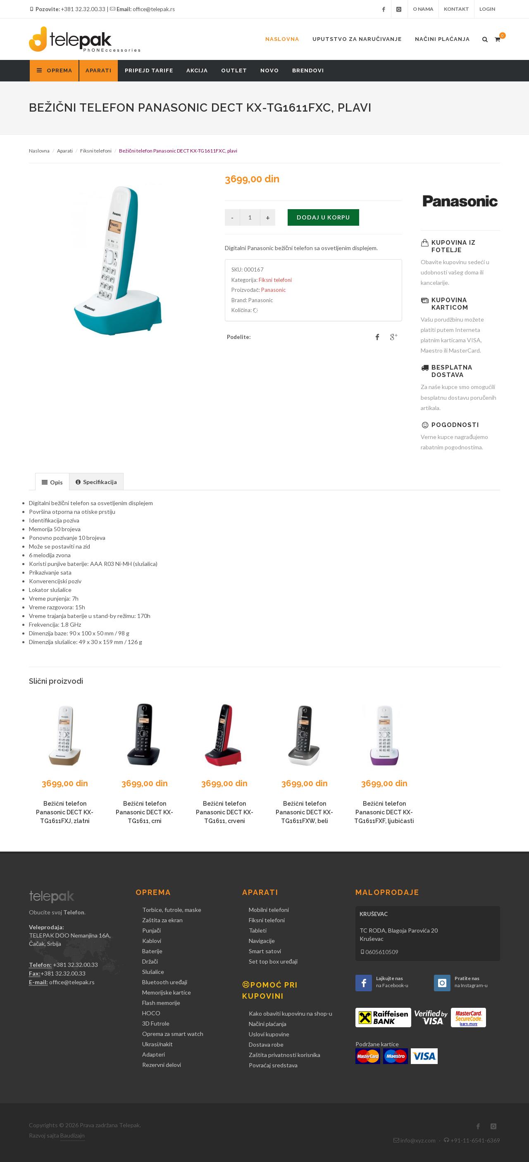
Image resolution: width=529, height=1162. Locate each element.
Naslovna (282, 39)
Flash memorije (161, 1002)
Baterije (152, 950)
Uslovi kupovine (269, 1034)
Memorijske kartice (166, 992)
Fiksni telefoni (96, 151)
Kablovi (151, 940)
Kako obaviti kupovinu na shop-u (290, 1013)
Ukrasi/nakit (157, 1043)
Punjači (151, 930)
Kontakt (456, 9)
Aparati (99, 70)
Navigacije (262, 940)
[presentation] (52, 482)
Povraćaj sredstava (273, 1065)
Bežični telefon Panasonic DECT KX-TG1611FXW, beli (304, 812)
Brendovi (308, 70)
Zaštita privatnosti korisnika (284, 1054)
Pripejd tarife (149, 70)
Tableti (258, 930)
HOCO (151, 1012)
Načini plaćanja (442, 39)
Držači (150, 961)
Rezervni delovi (161, 1064)
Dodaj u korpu (323, 217)
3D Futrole (155, 1023)
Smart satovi (265, 950)
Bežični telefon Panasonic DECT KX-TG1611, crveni (224, 812)
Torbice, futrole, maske (171, 909)
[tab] (52, 481)
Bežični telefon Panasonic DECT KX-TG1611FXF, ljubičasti (384, 812)
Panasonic (273, 289)
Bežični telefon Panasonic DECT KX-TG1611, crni (144, 812)
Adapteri (153, 1054)
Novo (269, 70)
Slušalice (153, 971)
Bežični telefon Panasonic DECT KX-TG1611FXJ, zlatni (64, 812)
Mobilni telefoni (269, 909)
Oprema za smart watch (172, 1033)
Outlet (234, 70)
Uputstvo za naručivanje (357, 39)
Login (487, 9)
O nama (423, 9)
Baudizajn (72, 1135)
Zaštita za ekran (162, 919)
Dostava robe (266, 1044)
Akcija (197, 70)
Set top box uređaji (273, 961)
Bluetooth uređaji (164, 981)
